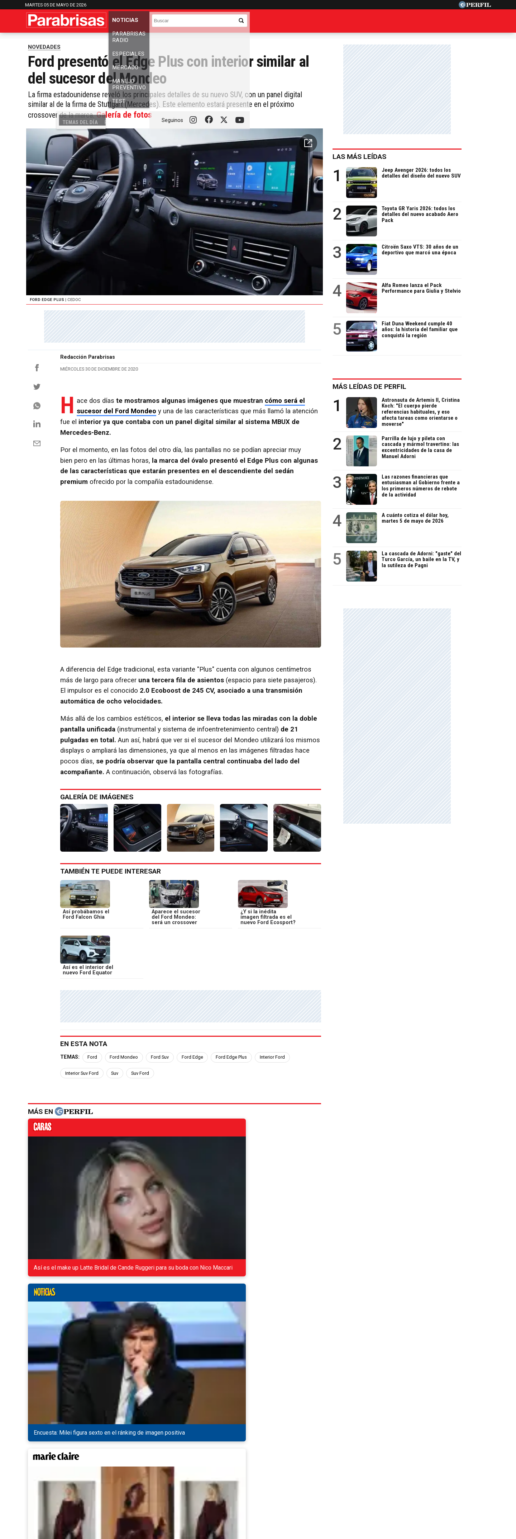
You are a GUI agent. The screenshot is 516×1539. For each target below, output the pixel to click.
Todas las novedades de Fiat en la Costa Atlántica (100, 1301)
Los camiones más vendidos (329, 41)
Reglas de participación (336, 1486)
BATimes (461, 1460)
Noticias (128, 22)
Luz (353, 1460)
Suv (74, 1121)
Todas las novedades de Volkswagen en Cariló (96, 1314)
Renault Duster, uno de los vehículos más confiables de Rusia (116, 1353)
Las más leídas (386, 168)
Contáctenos (226, 1486)
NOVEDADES (44, 59)
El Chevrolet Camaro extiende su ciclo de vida (95, 1340)
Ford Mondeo (129, 1105)
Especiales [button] (225, 22)
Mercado (262, 22)
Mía (373, 1460)
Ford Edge (198, 1105)
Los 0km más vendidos (159, 41)
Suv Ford (100, 1121)
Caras (92, 1460)
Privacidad (262, 1486)
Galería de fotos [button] (168, 171)
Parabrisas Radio (174, 22)
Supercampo (297, 1460)
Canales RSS (139, 1486)
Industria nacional (272, 41)
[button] (333, 203)
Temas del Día (45, 41)
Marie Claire (158, 1460)
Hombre (225, 1460)
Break (431, 1460)
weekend (311, 1178)
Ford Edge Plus (237, 1105)
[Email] (36, 524)
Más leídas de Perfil (396, 398)
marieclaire (229, 1178)
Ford (98, 1105)
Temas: (75, 1105)
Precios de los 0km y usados (98, 41)
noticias (146, 1178)
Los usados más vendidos (217, 41)
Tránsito (383, 1486)
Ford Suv (166, 1105)
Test (356, 22)
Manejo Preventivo (312, 22)
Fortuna (194, 1460)
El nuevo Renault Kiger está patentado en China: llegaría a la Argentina (128, 1327)
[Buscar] (441, 20)
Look (330, 1460)
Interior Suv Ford (319, 1105)
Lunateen (401, 1460)
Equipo (291, 1486)
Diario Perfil (58, 1460)
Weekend (258, 1460)
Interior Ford (278, 1105)
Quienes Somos (183, 1486)
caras (64, 1178)
